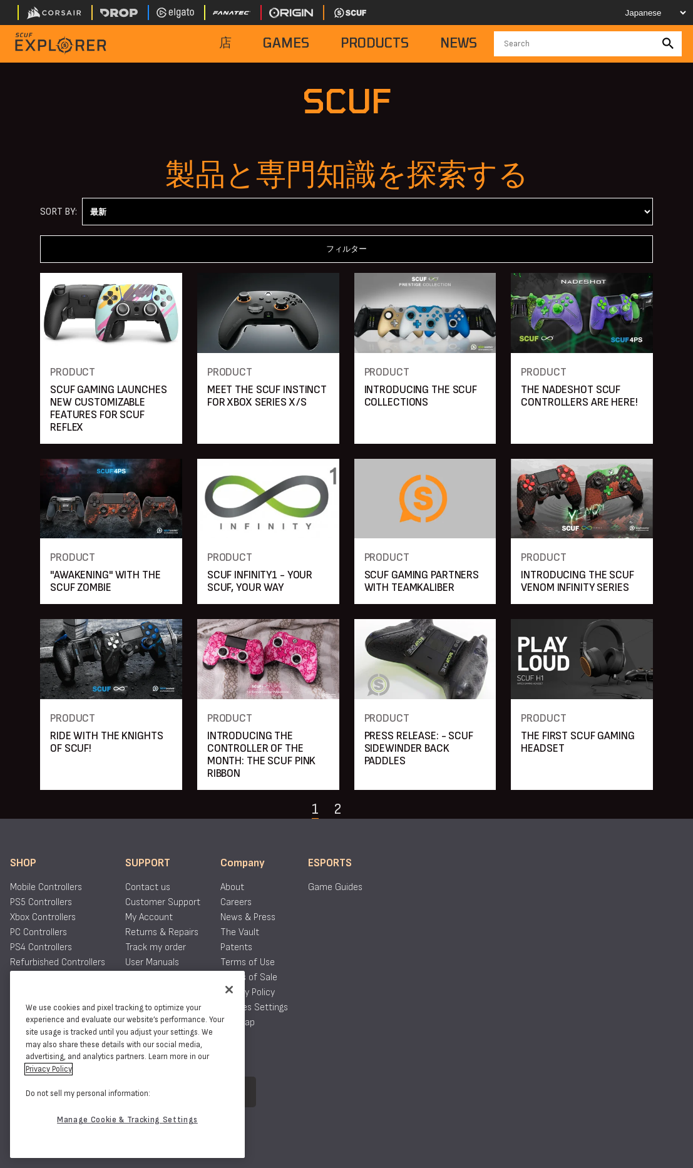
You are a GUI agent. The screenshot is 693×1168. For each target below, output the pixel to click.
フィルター (346, 249)
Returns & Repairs (161, 932)
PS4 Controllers (41, 947)
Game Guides (335, 887)
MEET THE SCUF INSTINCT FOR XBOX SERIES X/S (267, 396)
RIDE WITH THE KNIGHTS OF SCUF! (106, 742)
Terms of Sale (248, 977)
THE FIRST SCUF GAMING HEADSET (577, 742)
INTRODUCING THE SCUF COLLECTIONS (421, 396)
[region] (127, 1064)
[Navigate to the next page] (368, 809)
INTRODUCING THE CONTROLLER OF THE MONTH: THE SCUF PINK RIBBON (261, 754)
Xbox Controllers (43, 917)
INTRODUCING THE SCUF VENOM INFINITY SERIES (577, 581)
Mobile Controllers (46, 887)
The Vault (239, 932)
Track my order (155, 947)
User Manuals (152, 962)
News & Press (247, 917)
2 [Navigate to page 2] (337, 809)
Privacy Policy (247, 992)
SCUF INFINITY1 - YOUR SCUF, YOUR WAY (259, 581)
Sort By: (58, 212)
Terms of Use (247, 962)
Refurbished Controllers (57, 962)
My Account (149, 917)
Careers (236, 902)
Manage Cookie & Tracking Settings (127, 1120)
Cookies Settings (254, 1007)
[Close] (229, 989)
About (232, 887)
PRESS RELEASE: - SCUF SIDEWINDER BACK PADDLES (418, 748)
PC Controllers (38, 932)
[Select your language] (647, 12)
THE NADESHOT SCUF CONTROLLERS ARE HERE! (579, 396)
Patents (236, 947)
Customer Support (162, 902)
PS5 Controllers (41, 902)
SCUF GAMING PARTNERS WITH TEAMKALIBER (422, 581)
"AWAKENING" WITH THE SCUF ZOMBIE (105, 581)
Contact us (147, 887)
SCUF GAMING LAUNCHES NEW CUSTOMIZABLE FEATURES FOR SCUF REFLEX (108, 408)
